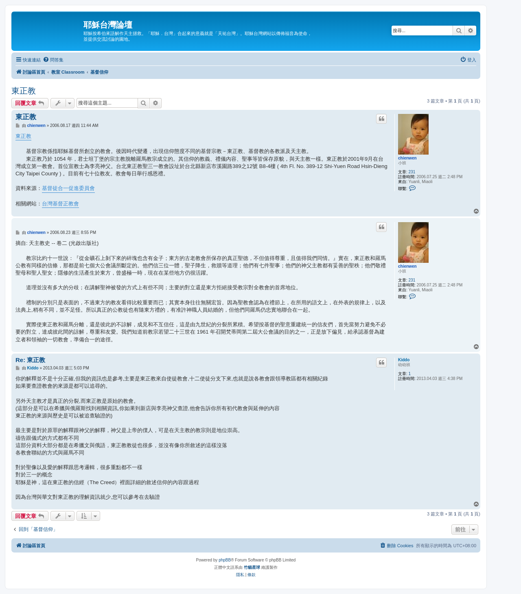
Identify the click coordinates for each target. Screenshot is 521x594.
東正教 (23, 90)
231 (412, 172)
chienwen (407, 158)
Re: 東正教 (30, 359)
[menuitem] (53, 60)
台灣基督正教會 (60, 204)
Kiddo (403, 360)
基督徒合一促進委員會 (68, 188)
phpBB (225, 560)
